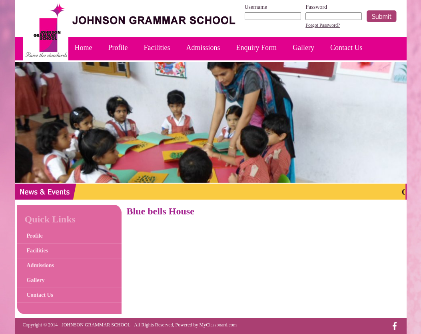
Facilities (157, 48)
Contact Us (346, 48)
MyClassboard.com (218, 325)
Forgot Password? (322, 25)
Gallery (303, 48)
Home (83, 48)
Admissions (203, 48)
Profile (118, 48)
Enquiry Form (256, 48)
